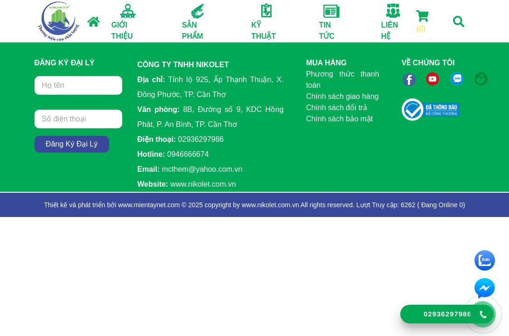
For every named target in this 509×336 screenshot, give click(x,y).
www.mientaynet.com (149, 205)
